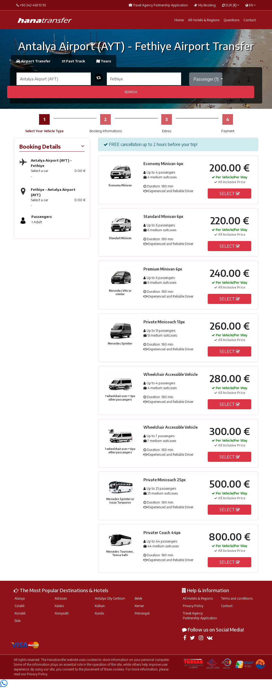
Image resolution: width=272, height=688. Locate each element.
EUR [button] (229, 5)
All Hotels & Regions (203, 20)
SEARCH (130, 92)
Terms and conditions (237, 598)
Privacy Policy (193, 606)
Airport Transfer (33, 61)
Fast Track (74, 61)
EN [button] (249, 5)
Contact (250, 20)
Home (179, 20)
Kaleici (59, 606)
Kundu (99, 613)
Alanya (20, 598)
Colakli (19, 606)
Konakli (20, 613)
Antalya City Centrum (110, 598)
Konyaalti (62, 613)
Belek (138, 598)
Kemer (139, 606)
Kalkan (100, 606)
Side (17, 621)
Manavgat (142, 613)
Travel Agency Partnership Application (200, 615)
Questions (231, 20)
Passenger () (206, 79)
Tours (103, 61)
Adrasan (61, 598)
